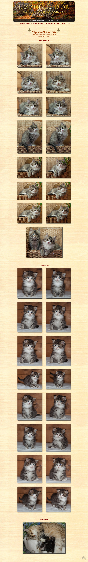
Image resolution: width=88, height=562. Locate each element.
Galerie (56, 23)
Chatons (34, 23)
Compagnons (48, 23)
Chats (28, 23)
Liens (69, 23)
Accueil (22, 23)
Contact (62, 23)
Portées (40, 23)
